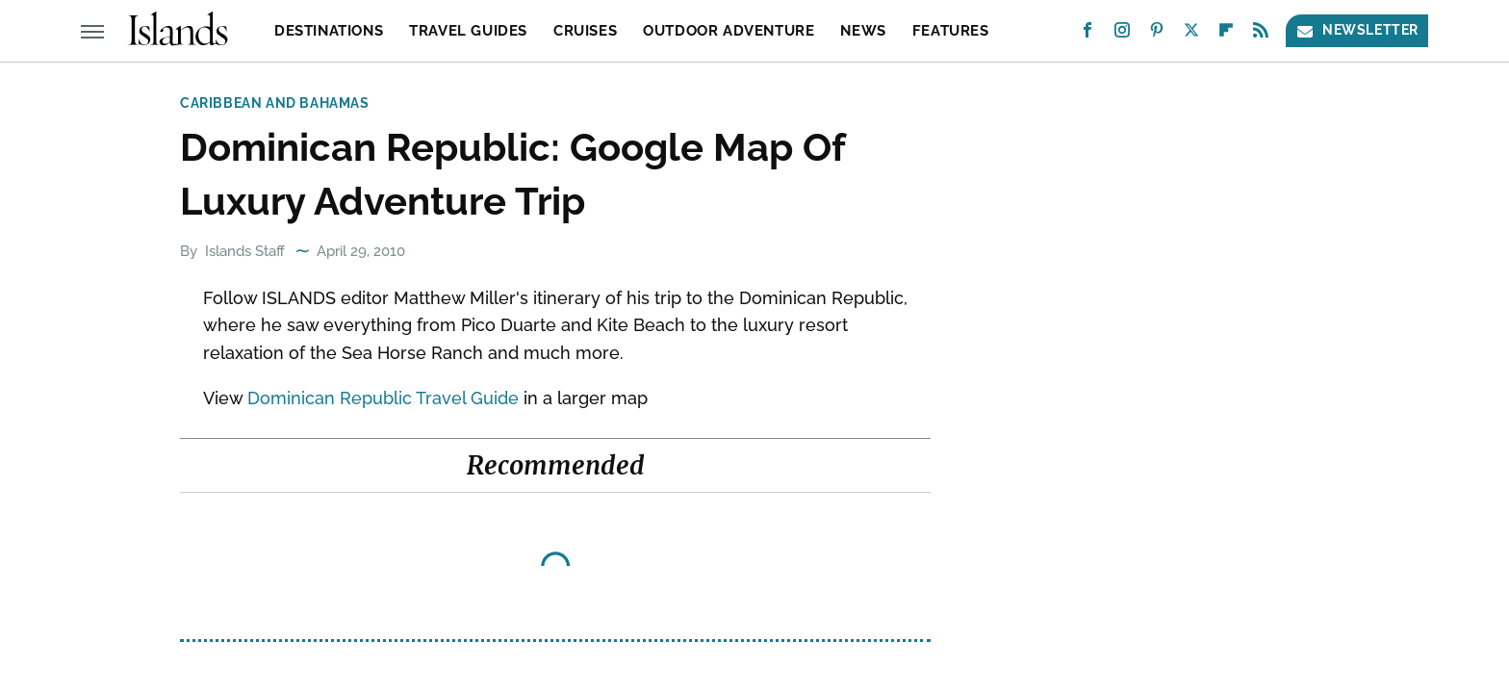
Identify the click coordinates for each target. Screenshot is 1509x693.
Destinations (328, 30)
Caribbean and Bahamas (275, 103)
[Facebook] (1087, 34)
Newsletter (1357, 30)
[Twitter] (1191, 34)
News (862, 30)
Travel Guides (468, 30)
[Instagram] (1122, 34)
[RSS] (1260, 34)
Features (950, 30)
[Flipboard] (1226, 34)
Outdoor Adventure (728, 30)
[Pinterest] (1156, 34)
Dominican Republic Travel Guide (383, 398)
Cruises (585, 30)
